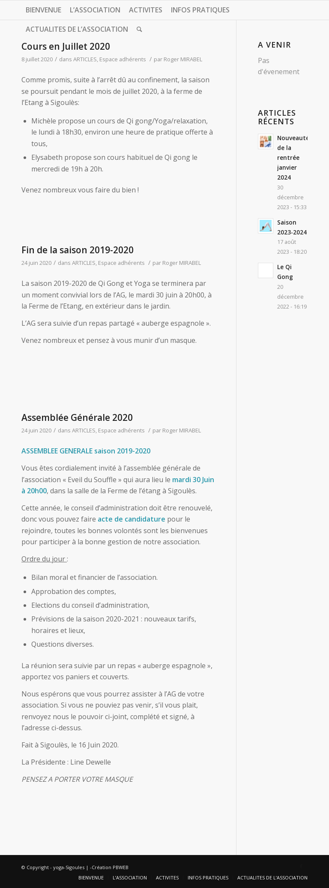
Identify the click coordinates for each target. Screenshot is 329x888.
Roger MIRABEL (183, 59)
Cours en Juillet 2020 (65, 46)
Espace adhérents (122, 59)
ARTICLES (85, 59)
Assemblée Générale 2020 (77, 417)
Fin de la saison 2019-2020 (77, 250)
